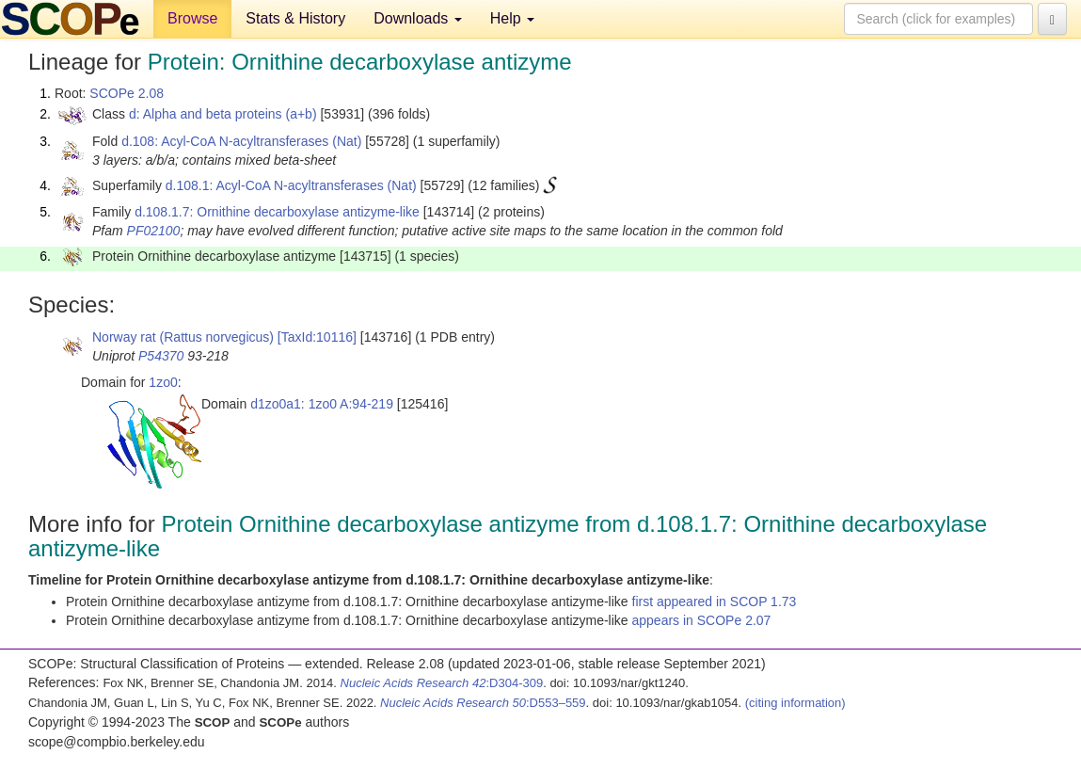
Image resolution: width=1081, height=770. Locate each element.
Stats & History (295, 18)
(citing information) (795, 703)
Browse (192, 18)
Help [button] (512, 18)
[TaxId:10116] (317, 337)
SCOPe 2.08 (126, 93)
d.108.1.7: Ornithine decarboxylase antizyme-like (277, 211)
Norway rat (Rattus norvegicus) (183, 337)
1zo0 (163, 382)
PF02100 (154, 230)
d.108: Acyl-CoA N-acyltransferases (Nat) (241, 141)
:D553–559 (483, 703)
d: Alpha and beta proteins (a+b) (223, 113)
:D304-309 (442, 683)
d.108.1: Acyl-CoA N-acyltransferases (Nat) (291, 185)
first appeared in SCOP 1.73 (714, 601)
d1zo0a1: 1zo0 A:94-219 (321, 403)
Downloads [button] (418, 18)
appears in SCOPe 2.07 (701, 620)
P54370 (160, 355)
